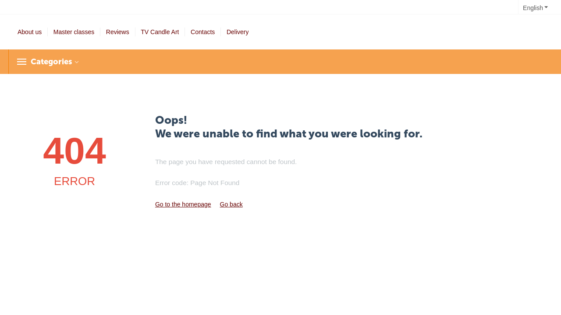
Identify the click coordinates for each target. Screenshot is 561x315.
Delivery (238, 31)
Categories (51, 61)
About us (30, 31)
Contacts (203, 31)
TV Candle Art (160, 31)
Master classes (73, 31)
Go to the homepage (183, 204)
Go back (231, 204)
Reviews (117, 31)
